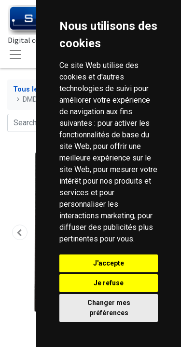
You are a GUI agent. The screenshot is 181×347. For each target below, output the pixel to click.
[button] (19, 232)
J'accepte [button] (108, 263)
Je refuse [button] (109, 283)
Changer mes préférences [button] (108, 308)
